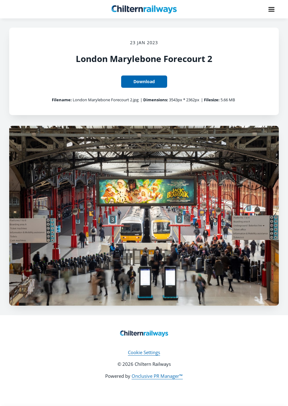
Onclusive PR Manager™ (157, 376)
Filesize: (212, 99)
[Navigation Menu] (271, 9)
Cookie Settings (144, 352)
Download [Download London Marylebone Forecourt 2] (144, 81)
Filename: (62, 99)
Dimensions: (155, 99)
